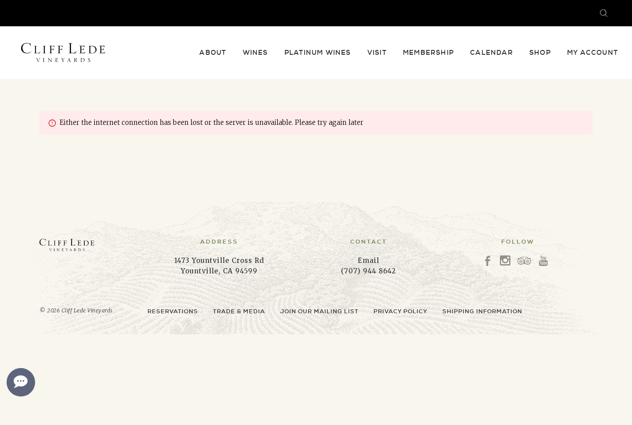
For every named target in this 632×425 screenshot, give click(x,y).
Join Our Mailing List (319, 311)
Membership (428, 52)
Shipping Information (482, 311)
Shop (540, 52)
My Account (592, 52)
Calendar (491, 52)
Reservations (172, 311)
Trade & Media (239, 311)
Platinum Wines (317, 52)
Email (368, 260)
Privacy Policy (400, 311)
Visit (377, 52)
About (212, 52)
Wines (255, 52)
